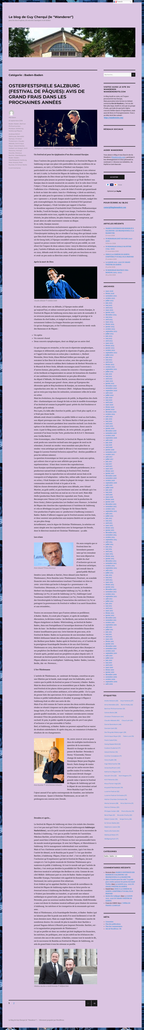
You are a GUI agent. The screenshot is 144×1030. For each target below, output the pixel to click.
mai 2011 (109, 634)
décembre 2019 (111, 412)
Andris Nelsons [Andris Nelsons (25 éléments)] (111, 701)
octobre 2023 (110, 329)
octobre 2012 (110, 594)
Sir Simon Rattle (21, 165)
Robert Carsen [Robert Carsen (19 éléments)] (110, 819)
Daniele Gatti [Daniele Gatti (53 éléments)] (110, 728)
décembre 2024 (111, 315)
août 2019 (109, 417)
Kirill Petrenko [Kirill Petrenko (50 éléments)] (111, 779)
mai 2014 (109, 549)
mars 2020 (109, 405)
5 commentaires (15, 168)
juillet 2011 (109, 630)
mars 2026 (109, 291)
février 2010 (110, 670)
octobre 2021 (110, 367)
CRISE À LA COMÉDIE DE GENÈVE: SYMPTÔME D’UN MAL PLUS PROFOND (119, 891)
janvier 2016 (110, 502)
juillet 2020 (110, 395)
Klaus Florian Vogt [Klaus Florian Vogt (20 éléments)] (112, 783)
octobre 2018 (110, 436)
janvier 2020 (110, 409)
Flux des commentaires (114, 926)
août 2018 (109, 440)
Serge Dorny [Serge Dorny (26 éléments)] (126, 819)
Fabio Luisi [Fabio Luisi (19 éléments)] (128, 736)
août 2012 (109, 599)
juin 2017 (109, 462)
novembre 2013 (111, 563)
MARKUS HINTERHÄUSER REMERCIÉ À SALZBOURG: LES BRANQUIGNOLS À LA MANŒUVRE (120, 230)
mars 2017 (109, 469)
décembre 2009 (111, 675)
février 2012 (110, 613)
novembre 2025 (111, 296)
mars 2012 (109, 611)
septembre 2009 (111, 682)
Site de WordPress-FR (113, 929)
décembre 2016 (111, 476)
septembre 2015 (111, 511)
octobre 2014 (110, 537)
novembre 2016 (111, 478)
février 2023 (110, 346)
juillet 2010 (109, 658)
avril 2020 (109, 402)
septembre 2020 (111, 391)
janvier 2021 (110, 383)
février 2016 (110, 499)
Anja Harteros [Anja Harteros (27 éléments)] (126, 701)
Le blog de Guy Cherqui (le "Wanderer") (41, 17)
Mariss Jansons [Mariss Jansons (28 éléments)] (111, 803)
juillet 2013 (109, 573)
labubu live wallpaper (113, 896)
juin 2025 (109, 303)
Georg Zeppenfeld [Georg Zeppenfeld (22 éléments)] (112, 744)
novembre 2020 (111, 388)
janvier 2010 (110, 672)
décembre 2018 (111, 431)
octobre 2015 (110, 509)
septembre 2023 (111, 331)
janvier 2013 (110, 587)
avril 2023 (109, 341)
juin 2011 (109, 632)
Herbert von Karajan (16, 148)
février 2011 (110, 641)
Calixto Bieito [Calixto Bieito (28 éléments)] (110, 712)
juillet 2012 (109, 601)
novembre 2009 (111, 677)
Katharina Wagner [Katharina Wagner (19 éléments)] (112, 772)
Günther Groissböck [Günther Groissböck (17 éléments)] (113, 756)
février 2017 (110, 471)
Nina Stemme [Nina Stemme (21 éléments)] (126, 803)
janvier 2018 (110, 450)
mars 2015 (109, 525)
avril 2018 (109, 447)
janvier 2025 (110, 312)
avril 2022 (109, 362)
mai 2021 (109, 376)
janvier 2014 (110, 559)
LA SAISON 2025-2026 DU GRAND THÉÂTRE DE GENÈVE (119, 898)
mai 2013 (109, 578)
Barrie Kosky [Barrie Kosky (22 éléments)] (127, 705)
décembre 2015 (111, 504)
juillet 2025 (110, 301)
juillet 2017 (109, 459)
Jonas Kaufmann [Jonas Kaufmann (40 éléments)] (112, 768)
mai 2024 (109, 317)
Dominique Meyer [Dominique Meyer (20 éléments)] (112, 736)
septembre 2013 (111, 568)
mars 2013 (109, 582)
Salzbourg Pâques (15, 131)
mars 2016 (109, 497)
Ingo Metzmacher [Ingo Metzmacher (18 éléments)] (112, 764)
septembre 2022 (111, 353)
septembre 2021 (111, 369)
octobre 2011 (110, 622)
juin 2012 (109, 604)
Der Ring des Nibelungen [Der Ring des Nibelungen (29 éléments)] (115, 732)
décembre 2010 (111, 646)
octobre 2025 (110, 298)
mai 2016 (109, 492)
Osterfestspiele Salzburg (18, 160)
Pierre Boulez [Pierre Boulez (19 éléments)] (127, 811)
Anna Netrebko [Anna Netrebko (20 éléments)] (111, 705)
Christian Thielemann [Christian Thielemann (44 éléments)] (114, 716)
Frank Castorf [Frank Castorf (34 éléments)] (110, 740)
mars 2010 (109, 667)
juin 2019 (109, 419)
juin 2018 (109, 443)
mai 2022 (109, 360)
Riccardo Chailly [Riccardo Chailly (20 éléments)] (124, 815)
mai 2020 (109, 400)
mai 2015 (109, 521)
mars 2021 (109, 381)
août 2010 (109, 656)
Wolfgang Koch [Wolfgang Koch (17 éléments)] (111, 839)
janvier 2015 (110, 530)
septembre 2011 (111, 625)
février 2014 (110, 556)
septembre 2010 (111, 653)
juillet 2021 (109, 372)
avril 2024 (109, 320)
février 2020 (110, 407)
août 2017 (109, 457)
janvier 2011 (110, 644)
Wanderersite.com (118, 157)
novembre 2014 (111, 535)
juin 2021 (109, 374)
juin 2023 (109, 336)
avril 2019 (109, 424)
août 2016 (109, 485)
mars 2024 (109, 322)
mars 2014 (109, 554)
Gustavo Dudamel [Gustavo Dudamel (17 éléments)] (112, 748)
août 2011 (109, 627)
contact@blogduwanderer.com (115, 207)
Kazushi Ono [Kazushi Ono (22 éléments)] (110, 776)
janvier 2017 (110, 473)
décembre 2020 (111, 386)
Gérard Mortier (19, 146)
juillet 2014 (109, 544)
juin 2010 (109, 660)
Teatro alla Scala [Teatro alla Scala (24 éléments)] (111, 831)
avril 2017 (109, 466)
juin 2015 (109, 518)
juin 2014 (109, 547)
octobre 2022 (110, 350)
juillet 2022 (110, 355)
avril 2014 (109, 551)
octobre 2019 (110, 414)
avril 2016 (109, 495)
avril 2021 (109, 379)
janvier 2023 (110, 348)
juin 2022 (109, 357)
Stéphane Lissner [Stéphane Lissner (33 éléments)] (112, 827)
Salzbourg (19, 128)
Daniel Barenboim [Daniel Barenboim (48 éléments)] (112, 724)
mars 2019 (109, 426)
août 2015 (109, 514)
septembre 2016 (111, 483)
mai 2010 (109, 663)
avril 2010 (109, 665)
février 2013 (110, 585)
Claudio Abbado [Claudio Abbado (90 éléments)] (111, 720)
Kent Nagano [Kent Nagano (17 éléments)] (125, 776)
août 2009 (109, 684)
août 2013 (109, 570)
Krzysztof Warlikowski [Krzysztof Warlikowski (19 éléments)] (113, 787)
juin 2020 (109, 398)
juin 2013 (109, 575)
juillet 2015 (109, 516)
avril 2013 (109, 580)
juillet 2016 (109, 488)
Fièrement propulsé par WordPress (51, 1020)
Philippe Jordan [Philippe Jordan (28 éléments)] (111, 811)
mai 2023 (109, 338)
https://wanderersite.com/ (113, 118)
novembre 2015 (111, 507)
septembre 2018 (111, 438)
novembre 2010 (111, 649)
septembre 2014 (111, 540)
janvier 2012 (110, 615)
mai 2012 (109, 606)
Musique (12, 128)
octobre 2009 (110, 679)
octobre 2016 (110, 480)
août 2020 (109, 393)
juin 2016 (109, 490)
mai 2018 (109, 445)
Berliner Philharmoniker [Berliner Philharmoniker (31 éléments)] (114, 708)
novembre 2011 (111, 620)
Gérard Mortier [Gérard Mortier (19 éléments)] (111, 752)
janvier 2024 (110, 327)
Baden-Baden (14, 124)
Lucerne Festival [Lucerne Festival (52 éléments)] (111, 791)
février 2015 (110, 528)
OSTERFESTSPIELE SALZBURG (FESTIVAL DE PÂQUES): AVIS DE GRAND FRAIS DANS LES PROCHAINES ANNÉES (47, 94)
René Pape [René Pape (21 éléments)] (109, 815)
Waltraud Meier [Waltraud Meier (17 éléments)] (111, 835)
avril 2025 (109, 308)
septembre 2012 (111, 596)
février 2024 (110, 324)
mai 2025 (109, 305)
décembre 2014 (111, 533)
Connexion (109, 922)
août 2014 (109, 542)
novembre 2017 (111, 452)
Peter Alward (13, 162)
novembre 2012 (111, 592)
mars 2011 (109, 639)
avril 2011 (109, 637)
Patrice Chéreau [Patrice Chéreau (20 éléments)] (111, 807)
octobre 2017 (110, 454)
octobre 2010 (110, 651)
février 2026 (110, 293)
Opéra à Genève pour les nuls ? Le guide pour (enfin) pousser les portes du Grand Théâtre (120, 882)
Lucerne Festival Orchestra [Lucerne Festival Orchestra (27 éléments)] (115, 795)
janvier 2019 (110, 428)
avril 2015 (109, 523)
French (118, 1)
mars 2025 (109, 310)
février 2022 (110, 364)
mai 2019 (109, 421)
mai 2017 (109, 464)
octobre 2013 (110, 566)
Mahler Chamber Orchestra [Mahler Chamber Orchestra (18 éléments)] (115, 799)
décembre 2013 (111, 561)
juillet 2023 (109, 334)
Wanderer (12, 117)
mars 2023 (109, 343)
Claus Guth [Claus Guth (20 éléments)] (127, 720)
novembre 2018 (111, 433)
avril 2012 (109, 608)
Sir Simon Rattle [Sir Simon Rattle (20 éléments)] (111, 823)
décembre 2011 (111, 618)
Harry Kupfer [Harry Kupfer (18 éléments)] (110, 760)
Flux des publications (113, 924)
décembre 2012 (111, 589)
